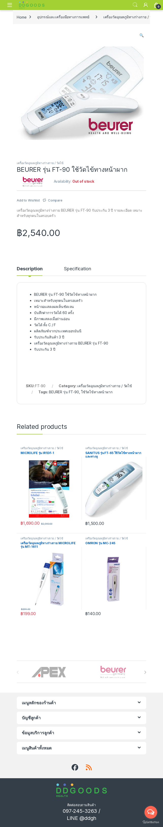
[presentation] (145, 672)
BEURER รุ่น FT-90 (64, 392)
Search (135, 5)
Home (21, 17)
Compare (55, 200)
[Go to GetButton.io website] (151, 821)
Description (29, 269)
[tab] (29, 271)
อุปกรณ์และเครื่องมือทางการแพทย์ (63, 17)
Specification (77, 269)
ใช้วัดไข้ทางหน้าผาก (96, 392)
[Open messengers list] (150, 812)
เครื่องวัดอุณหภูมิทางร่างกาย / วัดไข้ (130, 17)
